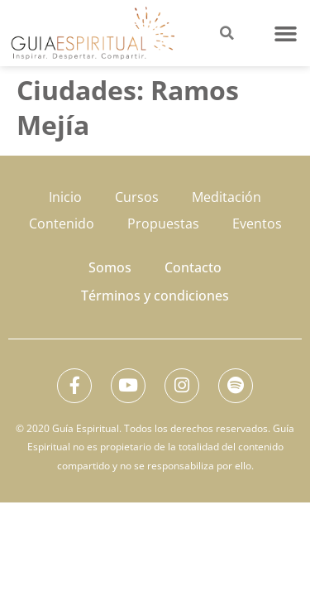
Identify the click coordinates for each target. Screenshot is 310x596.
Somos (109, 267)
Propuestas (163, 223)
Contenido (61, 223)
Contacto (193, 267)
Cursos (137, 197)
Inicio (65, 197)
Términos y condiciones (155, 295)
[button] (286, 33)
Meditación (226, 197)
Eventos (257, 223)
